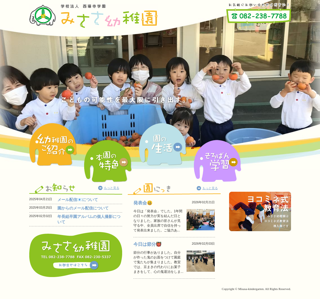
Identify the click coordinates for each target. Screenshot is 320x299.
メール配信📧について (77, 199)
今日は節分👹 (147, 244)
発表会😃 (143, 202)
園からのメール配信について (83, 208)
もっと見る (111, 187)
